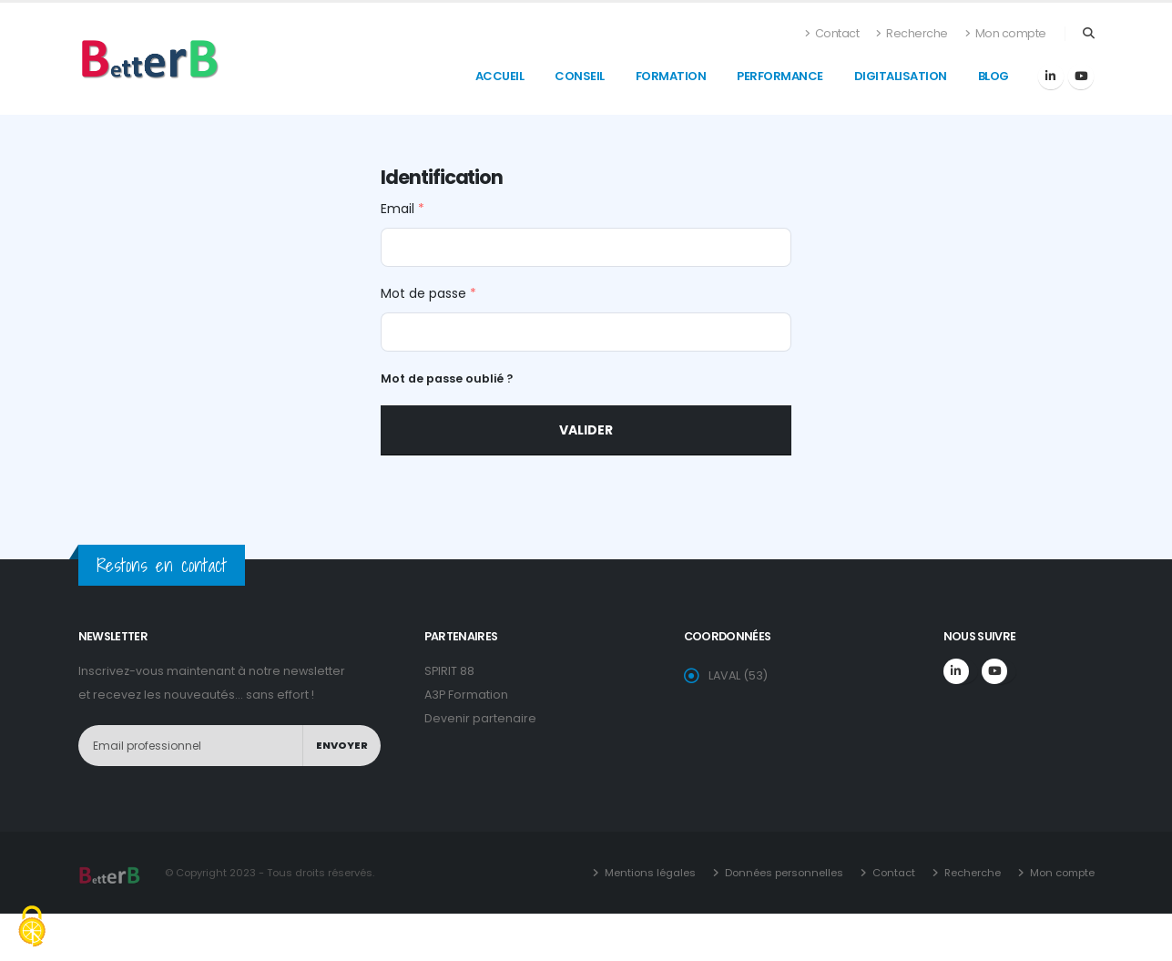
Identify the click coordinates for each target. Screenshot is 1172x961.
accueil (500, 76)
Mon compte (1005, 33)
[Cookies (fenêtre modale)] (32, 928)
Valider (586, 430)
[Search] (1089, 34)
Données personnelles (782, 872)
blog (993, 76)
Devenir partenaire (480, 718)
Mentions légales (649, 872)
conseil (580, 76)
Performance (780, 76)
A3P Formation (466, 694)
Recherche (912, 33)
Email (402, 208)
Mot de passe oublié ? (447, 378)
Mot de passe (428, 293)
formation (671, 76)
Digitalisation (900, 76)
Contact (832, 33)
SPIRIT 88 (449, 671)
